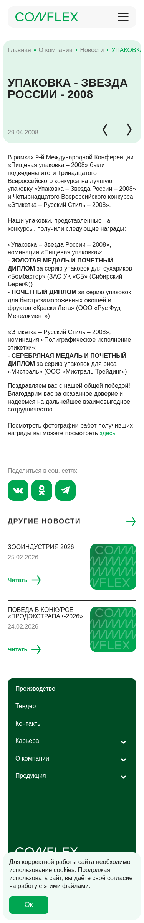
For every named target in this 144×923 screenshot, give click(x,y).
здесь (107, 433)
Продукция (30, 775)
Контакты (28, 723)
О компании (32, 758)
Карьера (27, 741)
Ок (29, 904)
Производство (35, 688)
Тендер (25, 706)
